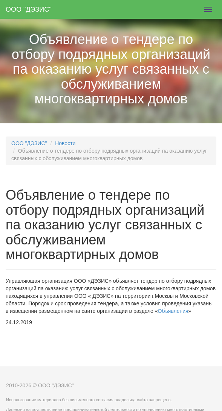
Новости (65, 143)
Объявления (173, 311)
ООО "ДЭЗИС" (29, 9)
